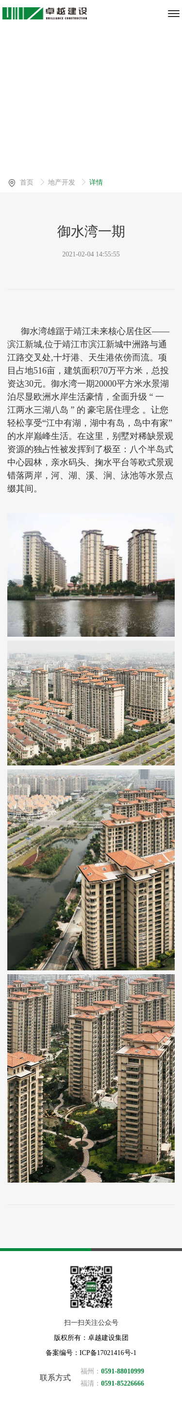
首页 (27, 182)
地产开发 (62, 182)
